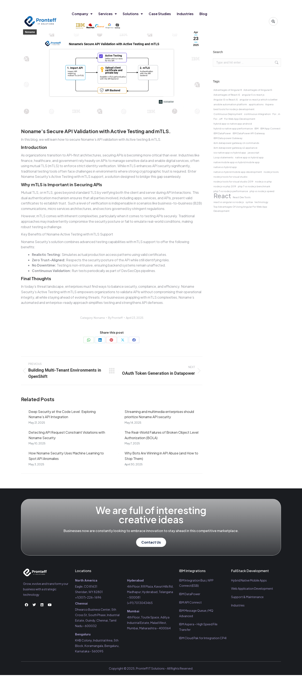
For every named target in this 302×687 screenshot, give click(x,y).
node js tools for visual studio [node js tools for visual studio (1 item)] (230, 176)
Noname (30, 32)
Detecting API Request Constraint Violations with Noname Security (67, 435)
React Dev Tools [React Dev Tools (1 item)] (242, 197)
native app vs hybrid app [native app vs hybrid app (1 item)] (249, 157)
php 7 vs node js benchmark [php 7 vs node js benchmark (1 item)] (254, 186)
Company (82, 14)
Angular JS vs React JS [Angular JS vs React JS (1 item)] (225, 99)
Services (107, 14)
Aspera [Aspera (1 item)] (269, 104)
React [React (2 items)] (222, 196)
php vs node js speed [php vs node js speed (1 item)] (262, 191)
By (115, 317)
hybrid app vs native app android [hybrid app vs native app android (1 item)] (232, 123)
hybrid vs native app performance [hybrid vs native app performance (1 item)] (233, 128)
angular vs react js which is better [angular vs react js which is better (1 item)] (258, 99)
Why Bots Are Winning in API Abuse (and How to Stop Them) (161, 456)
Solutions (133, 14)
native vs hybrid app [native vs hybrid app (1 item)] (225, 167)
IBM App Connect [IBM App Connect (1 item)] (270, 128)
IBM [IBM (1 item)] (256, 128)
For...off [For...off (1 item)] (218, 118)
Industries (185, 14)
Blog (203, 14)
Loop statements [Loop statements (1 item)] (223, 157)
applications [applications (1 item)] (256, 104)
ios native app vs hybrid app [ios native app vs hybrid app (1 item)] (229, 152)
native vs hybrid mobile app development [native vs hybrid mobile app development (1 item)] (237, 171)
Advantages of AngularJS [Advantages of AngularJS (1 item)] (257, 89)
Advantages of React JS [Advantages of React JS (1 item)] (226, 94)
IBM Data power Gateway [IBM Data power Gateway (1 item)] (227, 138)
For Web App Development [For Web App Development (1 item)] (239, 118)
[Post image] (22, 411)
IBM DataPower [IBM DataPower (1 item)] (222, 133)
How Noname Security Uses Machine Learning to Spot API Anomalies (66, 456)
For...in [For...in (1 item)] (276, 114)
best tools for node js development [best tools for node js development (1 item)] (233, 109)
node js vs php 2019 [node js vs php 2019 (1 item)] (224, 186)
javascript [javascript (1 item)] (253, 152)
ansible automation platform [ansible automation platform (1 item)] (230, 104)
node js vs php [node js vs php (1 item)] (263, 181)
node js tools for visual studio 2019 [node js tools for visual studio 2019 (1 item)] (233, 181)
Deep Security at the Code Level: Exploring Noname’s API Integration (62, 414)
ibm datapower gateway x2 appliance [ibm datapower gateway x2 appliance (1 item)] (235, 147)
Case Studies (160, 14)
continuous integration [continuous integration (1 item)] (257, 114)
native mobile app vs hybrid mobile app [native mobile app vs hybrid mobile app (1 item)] (236, 162)
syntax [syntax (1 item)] (249, 202)
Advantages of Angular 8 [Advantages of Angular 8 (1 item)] (227, 89)
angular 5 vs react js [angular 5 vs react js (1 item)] (253, 94)
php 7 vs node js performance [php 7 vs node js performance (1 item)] (230, 191)
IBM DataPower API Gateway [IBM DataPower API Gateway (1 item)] (249, 133)
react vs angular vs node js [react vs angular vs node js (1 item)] (228, 202)
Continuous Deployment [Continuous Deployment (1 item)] (227, 114)
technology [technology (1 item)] (261, 202)
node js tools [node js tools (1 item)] (271, 171)
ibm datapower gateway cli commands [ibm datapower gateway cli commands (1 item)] (236, 143)
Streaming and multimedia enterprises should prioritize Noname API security (159, 414)
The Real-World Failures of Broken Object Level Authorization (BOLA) (161, 435)
